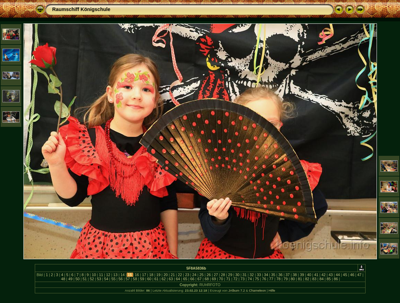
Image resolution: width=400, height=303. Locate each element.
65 (185, 279)
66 (192, 279)
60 (149, 279)
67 (199, 279)
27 (216, 275)
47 (359, 275)
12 (108, 275)
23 (187, 275)
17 (144, 275)
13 (115, 275)
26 (209, 275)
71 (228, 279)
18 (151, 275)
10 (94, 275)
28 (223, 275)
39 (302, 275)
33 (259, 275)
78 (278, 279)
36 (280, 275)
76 (264, 279)
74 (250, 279)
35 (273, 275)
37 (288, 275)
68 (207, 279)
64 (178, 279)
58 (135, 279)
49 (70, 279)
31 (245, 275)
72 (235, 279)
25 (201, 275)
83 (314, 279)
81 (300, 279)
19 (158, 275)
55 (113, 279)
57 (128, 279)
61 (156, 279)
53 (99, 279)
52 (92, 279)
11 (101, 275)
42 (323, 275)
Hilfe (271, 290)
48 (63, 279)
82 (307, 279)
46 (352, 275)
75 (257, 279)
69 (214, 279)
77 (271, 279)
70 (221, 279)
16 (137, 275)
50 (77, 279)
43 (331, 275)
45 (345, 275)
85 (329, 279)
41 (316, 275)
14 (123, 275)
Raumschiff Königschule (81, 9)
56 (120, 279)
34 (266, 275)
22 (180, 275)
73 (242, 279)
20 (166, 275)
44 (338, 275)
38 (295, 275)
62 (164, 279)
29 (230, 275)
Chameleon (257, 290)
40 (309, 275)
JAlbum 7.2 (236, 290)
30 (237, 275)
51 (85, 279)
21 (173, 275)
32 (252, 275)
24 (194, 275)
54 (106, 279)
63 (171, 279)
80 (293, 279)
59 (142, 279)
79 (286, 279)
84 (321, 279)
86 (336, 279)
